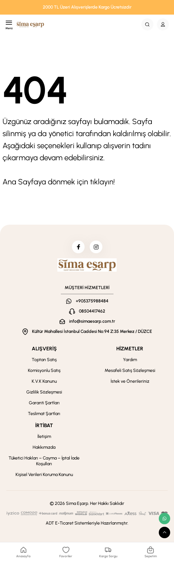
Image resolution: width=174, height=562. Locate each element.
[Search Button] (147, 24)
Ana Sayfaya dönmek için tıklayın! (59, 181)
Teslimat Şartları (44, 413)
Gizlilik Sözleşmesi (44, 392)
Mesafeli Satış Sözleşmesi (130, 370)
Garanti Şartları (44, 403)
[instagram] (96, 247)
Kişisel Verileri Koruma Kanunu (44, 474)
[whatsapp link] (164, 518)
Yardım (130, 359)
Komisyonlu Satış (44, 370)
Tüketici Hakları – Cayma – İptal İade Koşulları (44, 460)
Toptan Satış (44, 359)
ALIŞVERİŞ (44, 349)
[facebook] (78, 247)
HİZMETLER (129, 349)
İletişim (44, 436)
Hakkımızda (44, 447)
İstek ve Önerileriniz (130, 381)
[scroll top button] (164, 532)
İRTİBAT (44, 425)
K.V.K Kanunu (44, 381)
